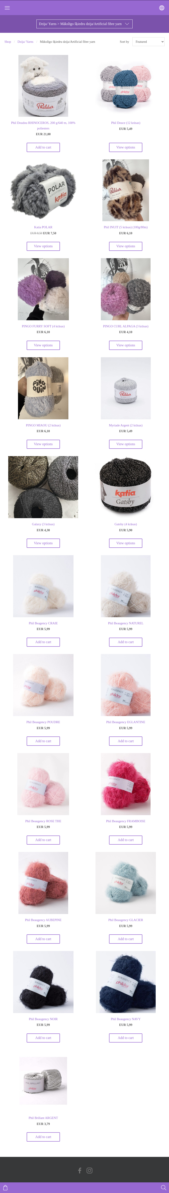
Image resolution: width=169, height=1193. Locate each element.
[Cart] (5, 1187)
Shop (7, 41)
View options (125, 147)
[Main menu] (7, 8)
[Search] (163, 1187)
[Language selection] (162, 8)
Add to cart (43, 147)
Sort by (124, 41)
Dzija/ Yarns (25, 41)
